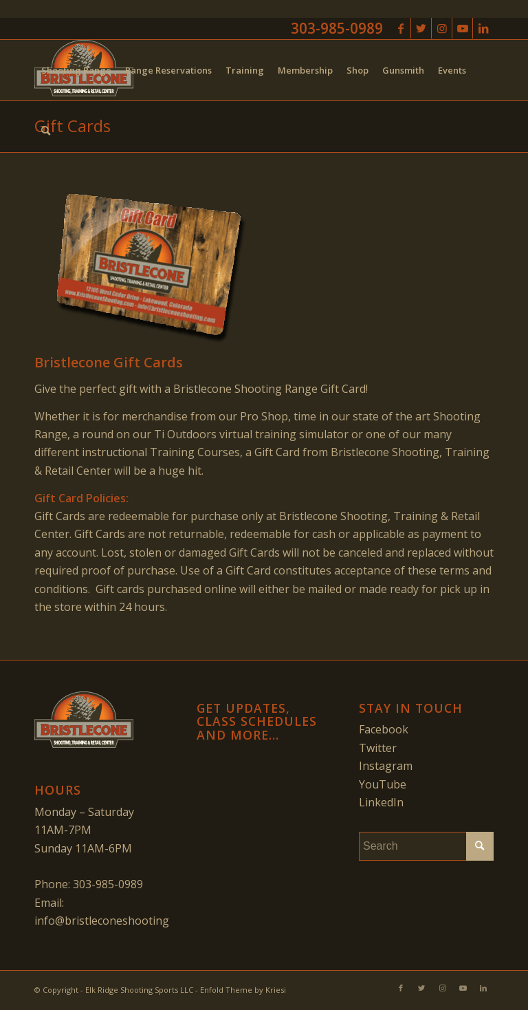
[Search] (45, 130)
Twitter (378, 747)
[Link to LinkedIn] (483, 28)
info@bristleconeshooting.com (113, 920)
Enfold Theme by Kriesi (243, 990)
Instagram (385, 765)
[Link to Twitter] (421, 28)
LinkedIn (381, 802)
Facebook (383, 729)
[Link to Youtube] (462, 28)
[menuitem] (76, 70)
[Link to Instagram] (442, 28)
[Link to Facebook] (400, 28)
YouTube (382, 784)
